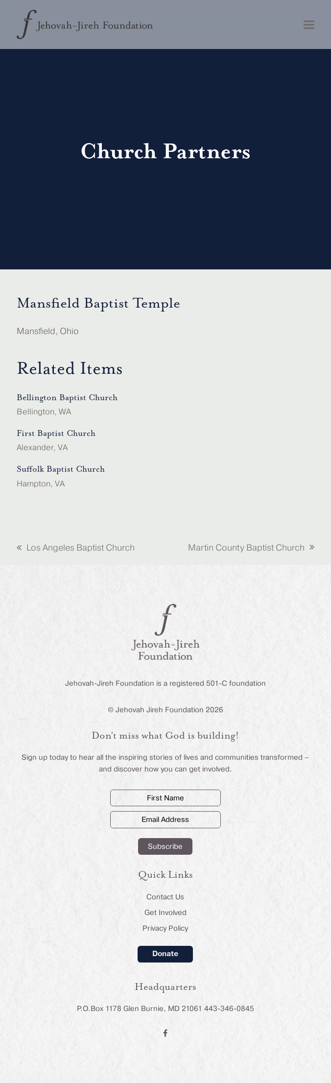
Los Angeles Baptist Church (76, 548)
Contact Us (165, 896)
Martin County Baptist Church (251, 548)
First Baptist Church (56, 433)
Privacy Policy (165, 928)
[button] (309, 25)
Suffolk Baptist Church (61, 469)
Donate (165, 954)
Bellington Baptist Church (67, 398)
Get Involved (165, 912)
